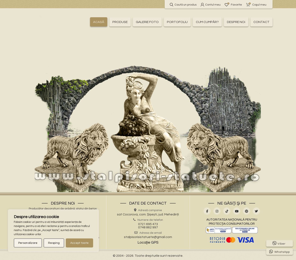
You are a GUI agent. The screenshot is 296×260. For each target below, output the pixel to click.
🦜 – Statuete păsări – (74, 59)
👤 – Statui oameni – (188, 59)
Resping (54, 243)
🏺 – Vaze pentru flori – (221, 59)
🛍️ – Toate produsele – (52, 46)
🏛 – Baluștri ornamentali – (128, 46)
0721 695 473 (148, 224)
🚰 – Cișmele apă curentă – (204, 46)
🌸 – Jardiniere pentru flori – (145, 50)
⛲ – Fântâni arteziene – (242, 46)
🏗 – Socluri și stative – (182, 50)
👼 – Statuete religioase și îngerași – (230, 55)
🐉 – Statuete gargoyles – (185, 55)
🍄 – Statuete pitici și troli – (154, 59)
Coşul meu (256, 5)
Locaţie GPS (148, 242)
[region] (53, 230)
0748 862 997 (148, 227)
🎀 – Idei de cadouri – (64, 50)
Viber (279, 243)
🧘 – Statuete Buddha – (108, 55)
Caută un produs (183, 4)
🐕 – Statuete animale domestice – (65, 55)
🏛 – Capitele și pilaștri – (166, 46)
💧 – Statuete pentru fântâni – (112, 59)
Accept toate (79, 243)
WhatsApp (279, 252)
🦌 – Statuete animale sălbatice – (223, 50)
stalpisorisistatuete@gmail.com (148, 237)
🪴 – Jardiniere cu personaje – (102, 50)
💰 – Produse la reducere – (89, 46)
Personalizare (28, 243)
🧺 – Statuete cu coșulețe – (145, 55)
